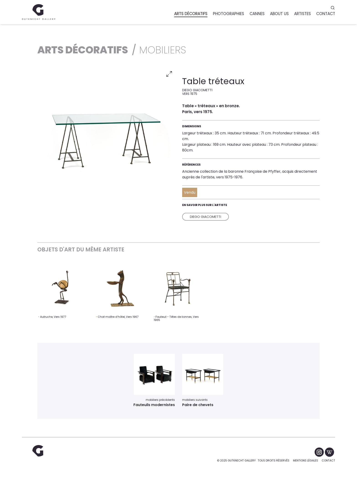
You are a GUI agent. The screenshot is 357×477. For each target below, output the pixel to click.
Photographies (228, 13)
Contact (328, 460)
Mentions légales (305, 460)
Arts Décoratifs (190, 13)
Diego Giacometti (205, 216)
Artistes (302, 13)
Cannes (257, 13)
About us (279, 13)
